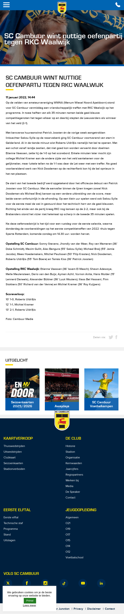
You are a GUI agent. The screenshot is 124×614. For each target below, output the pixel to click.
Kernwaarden (74, 463)
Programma (11, 529)
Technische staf (13, 523)
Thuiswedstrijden (14, 446)
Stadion (70, 452)
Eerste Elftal (17, 510)
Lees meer (29, 605)
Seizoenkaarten (13, 463)
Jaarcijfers (72, 469)
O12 (68, 552)
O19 (68, 529)
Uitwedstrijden (13, 452)
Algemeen (72, 517)
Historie (70, 446)
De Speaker (73, 492)
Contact (70, 497)
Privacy (78, 609)
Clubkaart (10, 457)
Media (69, 486)
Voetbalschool (74, 557)
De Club (73, 438)
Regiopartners (74, 474)
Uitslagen (9, 540)
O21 (68, 523)
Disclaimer (94, 609)
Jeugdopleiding (81, 510)
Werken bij (72, 480)
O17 (68, 534)
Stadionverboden (14, 469)
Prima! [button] (29, 600)
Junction (64, 609)
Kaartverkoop (18, 438)
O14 (68, 546)
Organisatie (73, 457)
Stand (7, 534)
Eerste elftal (11, 517)
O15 (68, 540)
